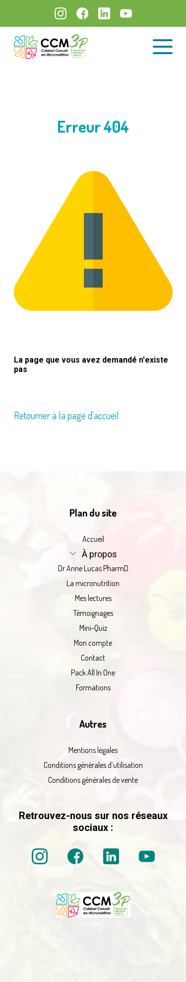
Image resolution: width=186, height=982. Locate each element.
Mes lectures (93, 598)
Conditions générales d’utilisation (93, 765)
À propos (99, 554)
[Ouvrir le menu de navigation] (163, 46)
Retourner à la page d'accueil (66, 415)
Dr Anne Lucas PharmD (93, 568)
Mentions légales (93, 750)
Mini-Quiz (93, 628)
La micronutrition (93, 583)
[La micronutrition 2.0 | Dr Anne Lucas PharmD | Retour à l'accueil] (51, 47)
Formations (93, 687)
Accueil (93, 539)
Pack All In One (93, 673)
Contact (93, 658)
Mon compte (93, 643)
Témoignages (93, 613)
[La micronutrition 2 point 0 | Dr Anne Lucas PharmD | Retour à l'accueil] (93, 917)
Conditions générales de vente (93, 780)
